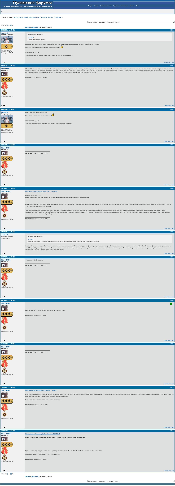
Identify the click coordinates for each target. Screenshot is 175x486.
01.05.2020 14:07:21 (8, 344)
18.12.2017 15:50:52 (8, 30)
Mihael (26, 17)
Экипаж (96, 6)
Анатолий (4, 33)
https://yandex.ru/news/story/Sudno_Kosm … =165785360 (42, 434)
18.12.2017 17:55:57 (8, 109)
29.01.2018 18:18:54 (8, 145)
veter (42, 17)
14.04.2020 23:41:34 (8, 300)
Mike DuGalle (33, 17)
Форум (90, 6)
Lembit (21, 17)
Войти (132, 6)
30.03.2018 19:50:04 (8, 188)
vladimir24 (5, 235)
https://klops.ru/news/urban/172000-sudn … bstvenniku (41, 191)
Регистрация (124, 6)
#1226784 (31, 37)
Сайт (137, 6)
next (38, 17)
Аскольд (50, 17)
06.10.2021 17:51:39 (8, 431)
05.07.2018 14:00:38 (8, 257)
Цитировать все (169, 62)
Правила (116, 6)
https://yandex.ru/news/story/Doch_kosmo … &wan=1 (41, 390)
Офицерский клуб (105, 6)
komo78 (16, 17)
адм (45, 17)
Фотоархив (34, 27)
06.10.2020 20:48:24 (8, 387)
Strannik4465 (5, 69)
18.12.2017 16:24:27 (8, 66)
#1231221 (31, 239)
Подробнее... (58, 17)
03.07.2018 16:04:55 (8, 232)
